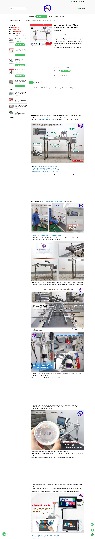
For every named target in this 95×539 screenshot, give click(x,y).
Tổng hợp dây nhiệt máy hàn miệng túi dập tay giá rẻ (20, 50)
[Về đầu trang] (92, 534)
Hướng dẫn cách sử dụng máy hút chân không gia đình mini (20, 100)
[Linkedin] (62, 75)
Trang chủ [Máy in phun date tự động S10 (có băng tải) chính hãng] (31, 16)
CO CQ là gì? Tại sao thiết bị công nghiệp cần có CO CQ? (21, 106)
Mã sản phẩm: (57, 34)
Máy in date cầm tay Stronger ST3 (19, 60)
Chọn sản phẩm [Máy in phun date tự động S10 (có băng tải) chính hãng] (66, 70)
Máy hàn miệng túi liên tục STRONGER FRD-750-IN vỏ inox (21, 40)
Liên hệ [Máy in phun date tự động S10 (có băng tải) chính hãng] (56, 16)
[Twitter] (60, 75)
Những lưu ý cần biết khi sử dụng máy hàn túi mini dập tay (20, 113)
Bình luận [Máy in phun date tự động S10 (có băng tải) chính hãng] (38, 82)
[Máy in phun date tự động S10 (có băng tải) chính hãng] (69, 56)
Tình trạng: (56, 67)
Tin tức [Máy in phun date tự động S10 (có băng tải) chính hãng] (50, 16)
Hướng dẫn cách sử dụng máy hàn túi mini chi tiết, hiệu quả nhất (20, 94)
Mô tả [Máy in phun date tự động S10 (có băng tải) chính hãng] (31, 82)
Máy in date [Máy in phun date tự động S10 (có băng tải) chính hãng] (27, 20)
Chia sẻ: (56, 75)
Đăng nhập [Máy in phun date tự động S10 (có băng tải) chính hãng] (74, 1)
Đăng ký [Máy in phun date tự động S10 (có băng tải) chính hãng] (81, 1)
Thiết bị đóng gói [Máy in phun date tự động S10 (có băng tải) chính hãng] (40, 16)
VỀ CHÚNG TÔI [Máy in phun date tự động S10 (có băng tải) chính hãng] (63, 16)
